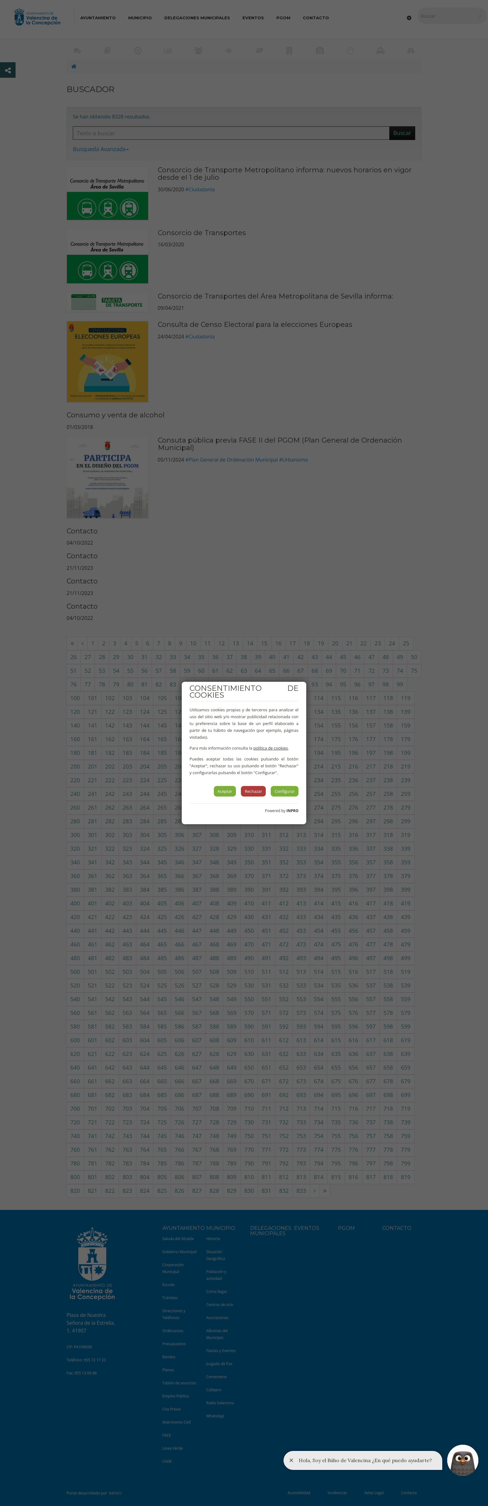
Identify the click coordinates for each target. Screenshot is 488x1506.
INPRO (292, 810)
